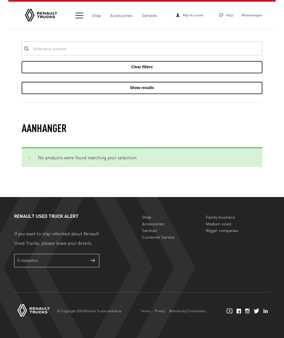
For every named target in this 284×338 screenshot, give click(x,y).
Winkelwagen (252, 15)
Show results (142, 87)
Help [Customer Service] (226, 15)
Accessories (121, 15)
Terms (146, 311)
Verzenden (92, 260)
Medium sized (218, 223)
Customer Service (158, 237)
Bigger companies (222, 230)
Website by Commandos (187, 311)
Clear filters (142, 67)
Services (149, 15)
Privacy (160, 311)
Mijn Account (189, 15)
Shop (96, 15)
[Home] (41, 15)
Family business (220, 217)
